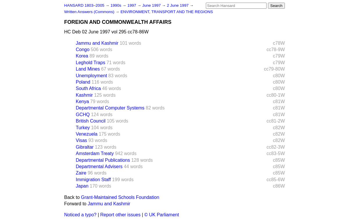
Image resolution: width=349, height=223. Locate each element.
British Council (90, 120)
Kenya (82, 101)
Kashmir (84, 95)
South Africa (88, 88)
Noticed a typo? (80, 214)
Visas (81, 140)
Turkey (83, 127)
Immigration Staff (93, 179)
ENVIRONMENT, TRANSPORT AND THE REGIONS (166, 12)
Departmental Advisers (99, 166)
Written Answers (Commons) (90, 12)
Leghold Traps (90, 62)
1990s (116, 5)
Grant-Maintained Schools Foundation (120, 197)
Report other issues (120, 214)
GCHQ (83, 114)
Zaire (81, 172)
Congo (82, 49)
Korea (82, 55)
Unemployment (91, 75)
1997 (132, 5)
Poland (83, 82)
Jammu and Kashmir (97, 43)
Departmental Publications (103, 160)
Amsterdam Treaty (95, 153)
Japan (82, 186)
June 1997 (152, 5)
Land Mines (88, 68)
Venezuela (87, 134)
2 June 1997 (178, 5)
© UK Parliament (161, 214)
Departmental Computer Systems (110, 107)
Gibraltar (84, 147)
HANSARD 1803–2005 (84, 5)
